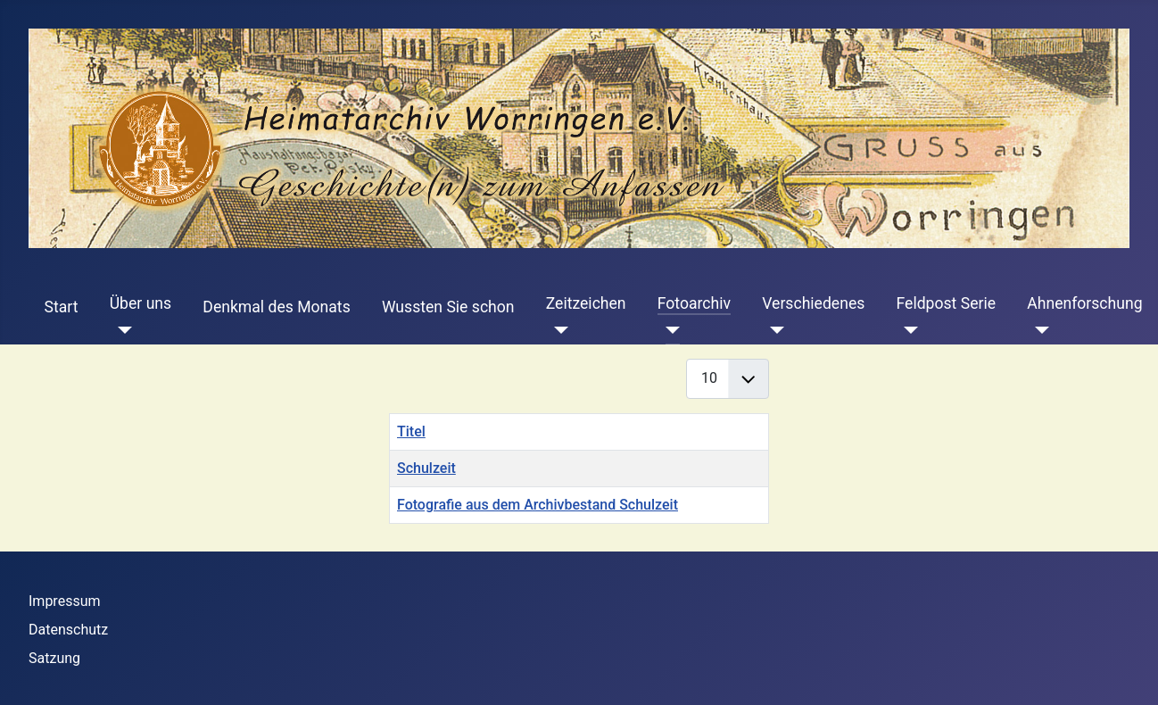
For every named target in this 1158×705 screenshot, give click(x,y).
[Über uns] (121, 330)
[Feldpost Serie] (908, 330)
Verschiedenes (813, 303)
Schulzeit (426, 468)
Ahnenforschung (1084, 303)
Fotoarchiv (694, 303)
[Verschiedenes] (773, 330)
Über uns (140, 303)
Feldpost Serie (947, 303)
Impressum (65, 601)
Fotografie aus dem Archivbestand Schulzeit (537, 504)
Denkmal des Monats (276, 307)
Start (62, 307)
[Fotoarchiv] (669, 330)
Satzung (54, 658)
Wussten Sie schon (448, 307)
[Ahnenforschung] (1038, 330)
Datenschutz (68, 629)
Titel (411, 431)
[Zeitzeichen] (557, 330)
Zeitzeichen (586, 303)
